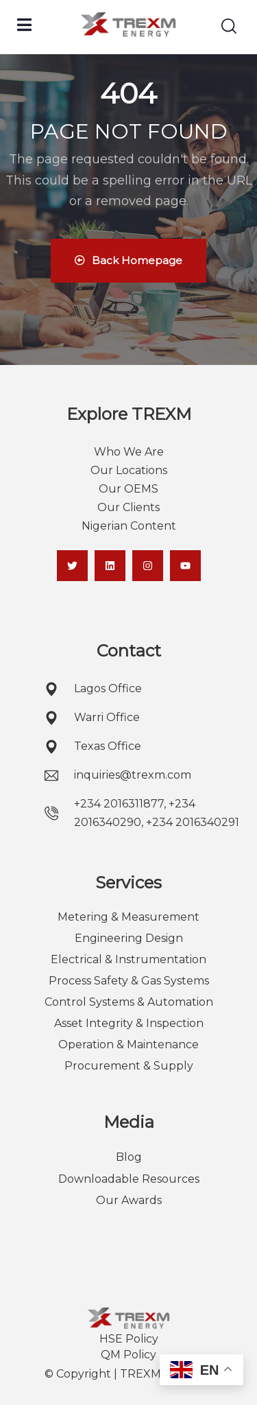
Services (128, 883)
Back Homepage (128, 260)
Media (128, 1122)
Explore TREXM (128, 414)
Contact (129, 651)
